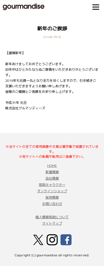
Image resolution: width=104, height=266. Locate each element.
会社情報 (52, 178)
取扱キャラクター (52, 184)
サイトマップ (52, 223)
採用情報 (52, 197)
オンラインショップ (52, 191)
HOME (52, 165)
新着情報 (52, 172)
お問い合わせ (52, 203)
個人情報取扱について (52, 217)
